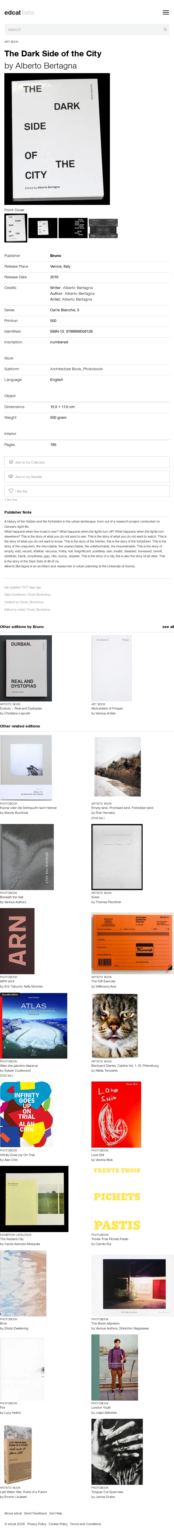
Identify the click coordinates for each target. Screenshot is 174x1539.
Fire (2, 1408)
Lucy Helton (12, 1413)
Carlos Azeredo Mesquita (22, 1244)
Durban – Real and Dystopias (21, 709)
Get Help (55, 1514)
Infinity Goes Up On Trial (17, 1155)
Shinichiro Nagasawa (134, 1329)
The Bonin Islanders (105, 1324)
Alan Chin (11, 1160)
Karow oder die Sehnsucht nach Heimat (28, 808)
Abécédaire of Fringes (107, 709)
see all (168, 627)
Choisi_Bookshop (32, 602)
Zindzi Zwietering (16, 1329)
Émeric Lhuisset (15, 1497)
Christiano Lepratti (17, 714)
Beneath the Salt (11, 897)
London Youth (101, 1408)
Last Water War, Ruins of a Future (23, 1492)
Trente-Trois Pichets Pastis (109, 1239)
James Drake (105, 1497)
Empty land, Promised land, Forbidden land (122, 808)
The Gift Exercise (103, 982)
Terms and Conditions (85, 1524)
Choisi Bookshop (39, 595)
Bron (3, 1324)
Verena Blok (104, 1160)
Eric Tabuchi (13, 987)
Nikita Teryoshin (107, 1071)
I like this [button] (17, 491)
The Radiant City (11, 1239)
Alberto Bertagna (46, 67)
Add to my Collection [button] (26, 462)
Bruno (38, 627)
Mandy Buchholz (16, 813)
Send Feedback (35, 1514)
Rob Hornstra (105, 813)
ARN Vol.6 (7, 982)
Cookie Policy (58, 1524)
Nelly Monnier (33, 987)
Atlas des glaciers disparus (19, 1066)
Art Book (11, 42)
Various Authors (15, 902)
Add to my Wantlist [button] (25, 477)
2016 (54, 278)
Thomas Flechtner (108, 902)
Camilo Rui (103, 1244)
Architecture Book (65, 370)
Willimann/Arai (106, 987)
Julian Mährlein (106, 1413)
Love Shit (97, 1155)
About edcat (13, 1514)
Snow (95, 897)
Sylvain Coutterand (17, 1071)
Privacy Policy (36, 1524)
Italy (67, 267)
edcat (21, 610)
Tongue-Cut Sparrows (107, 1492)
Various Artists (105, 714)
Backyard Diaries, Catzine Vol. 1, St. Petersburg (125, 1066)
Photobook (93, 370)
